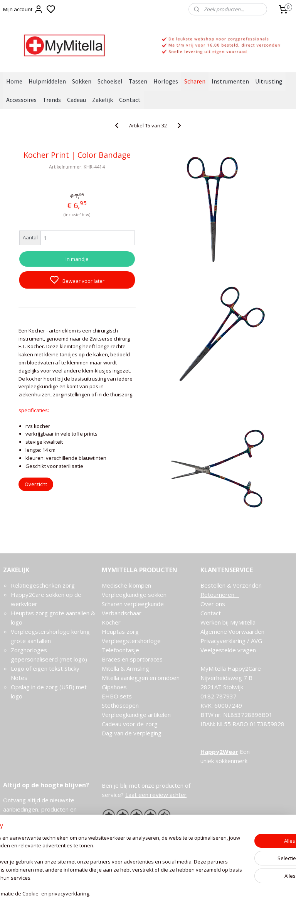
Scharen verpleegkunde (133, 604)
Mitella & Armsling (125, 668)
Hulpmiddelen (47, 81)
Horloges (165, 81)
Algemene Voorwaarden (232, 631)
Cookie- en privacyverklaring (115, 893)
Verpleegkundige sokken (134, 594)
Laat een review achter (156, 794)
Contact (130, 100)
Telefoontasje (120, 650)
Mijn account (23, 9)
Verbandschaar (121, 613)
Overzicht (36, 484)
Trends (52, 100)
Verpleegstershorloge (131, 641)
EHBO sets (117, 696)
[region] (97, 862)
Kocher (111, 622)
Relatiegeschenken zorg (43, 585)
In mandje (77, 258)
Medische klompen (126, 585)
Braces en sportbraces (132, 659)
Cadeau (76, 100)
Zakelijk (102, 100)
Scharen (194, 81)
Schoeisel (110, 81)
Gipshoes (114, 687)
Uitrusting (269, 81)
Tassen (138, 81)
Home (14, 81)
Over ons (212, 604)
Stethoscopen (120, 705)
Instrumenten (230, 81)
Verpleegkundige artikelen (136, 714)
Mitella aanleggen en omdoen (141, 678)
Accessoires (21, 100)
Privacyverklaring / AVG (231, 641)
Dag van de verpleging (131, 733)
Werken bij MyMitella (228, 622)
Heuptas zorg (120, 631)
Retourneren (219, 594)
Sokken (81, 81)
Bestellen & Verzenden (231, 585)
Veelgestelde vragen (228, 650)
